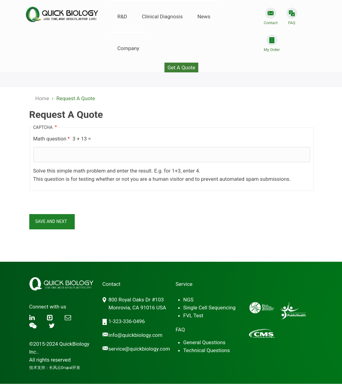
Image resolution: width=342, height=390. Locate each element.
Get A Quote (181, 67)
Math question (50, 139)
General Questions (204, 342)
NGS (188, 300)
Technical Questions (206, 350)
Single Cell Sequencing (209, 307)
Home (42, 98)
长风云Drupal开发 (65, 367)
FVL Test (193, 315)
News (204, 16)
